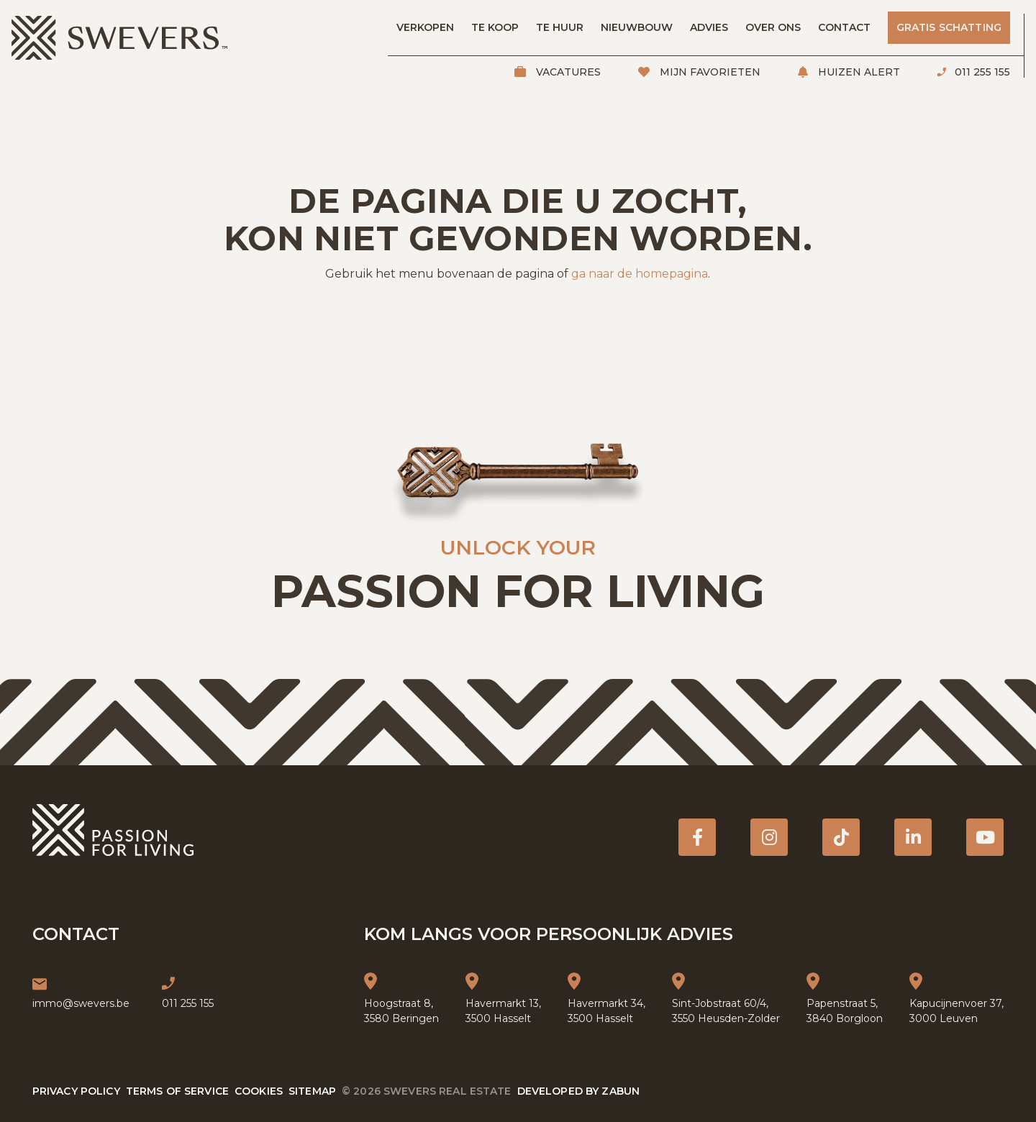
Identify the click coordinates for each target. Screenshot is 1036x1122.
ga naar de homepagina (639, 273)
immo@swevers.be (81, 1003)
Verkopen (425, 27)
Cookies (259, 1091)
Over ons (773, 27)
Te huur (559, 27)
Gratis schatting (948, 27)
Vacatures (567, 71)
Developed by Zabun (578, 1091)
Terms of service (177, 1091)
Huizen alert (857, 71)
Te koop (495, 27)
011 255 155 (981, 71)
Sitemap (312, 1091)
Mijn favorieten (708, 71)
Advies (709, 27)
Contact (844, 27)
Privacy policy (76, 1091)
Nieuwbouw (637, 27)
